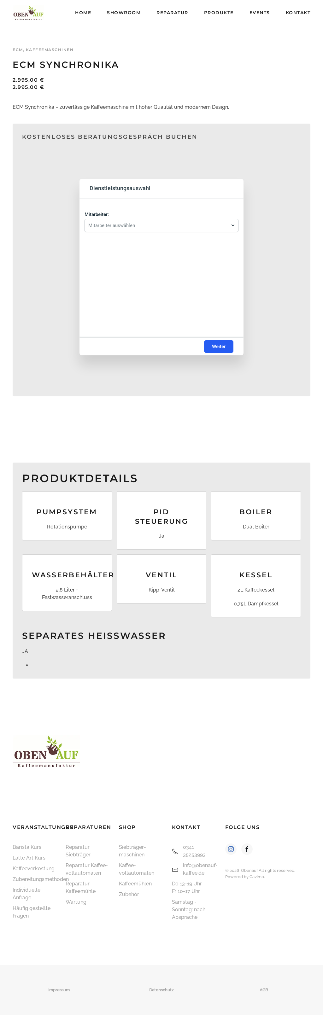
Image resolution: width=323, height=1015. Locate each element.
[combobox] (158, 225)
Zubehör (129, 894)
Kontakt (298, 12)
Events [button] (260, 12)
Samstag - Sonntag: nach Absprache (188, 909)
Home (83, 12)
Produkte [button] (219, 12)
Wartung (76, 902)
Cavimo (257, 876)
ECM (18, 49)
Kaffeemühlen (135, 884)
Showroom (124, 12)
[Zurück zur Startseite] (28, 12)
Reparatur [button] (172, 12)
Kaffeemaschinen (50, 49)
